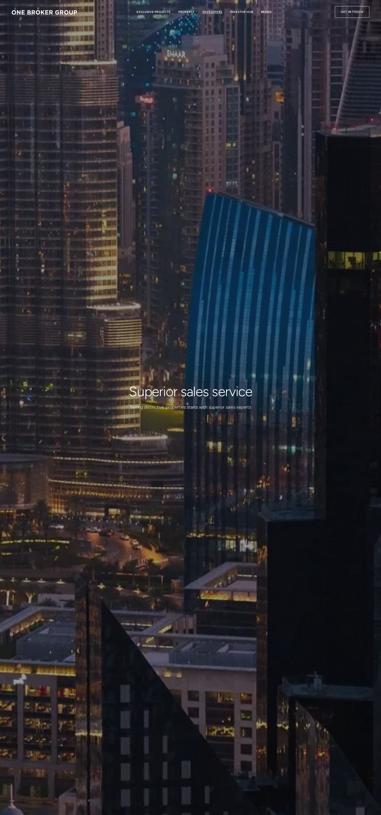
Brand (266, 12)
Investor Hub (241, 12)
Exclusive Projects (154, 12)
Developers (212, 12)
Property (186, 12)
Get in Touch (352, 12)
